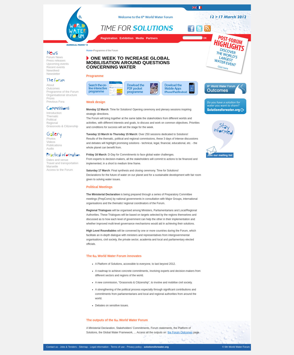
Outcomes (53, 88)
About (50, 85)
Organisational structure (62, 95)
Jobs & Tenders (68, 346)
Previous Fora (55, 101)
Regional (52, 123)
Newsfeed (53, 70)
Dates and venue (57, 159)
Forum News (55, 57)
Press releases (56, 60)
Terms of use (118, 346)
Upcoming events (58, 63)
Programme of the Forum (63, 91)
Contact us (52, 346)
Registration (109, 38)
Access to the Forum (60, 169)
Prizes (51, 98)
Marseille (52, 166)
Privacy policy (134, 346)
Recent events (56, 67)
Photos (51, 138)
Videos (51, 142)
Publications (54, 145)
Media (140, 38)
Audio (50, 148)
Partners (152, 38)
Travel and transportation (62, 163)
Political (52, 119)
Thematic (52, 116)
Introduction (54, 113)
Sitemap (83, 346)
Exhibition (126, 38)
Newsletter (53, 73)
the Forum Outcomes (180, 332)
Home (89, 50)
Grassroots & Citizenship (62, 126)
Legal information (99, 346)
